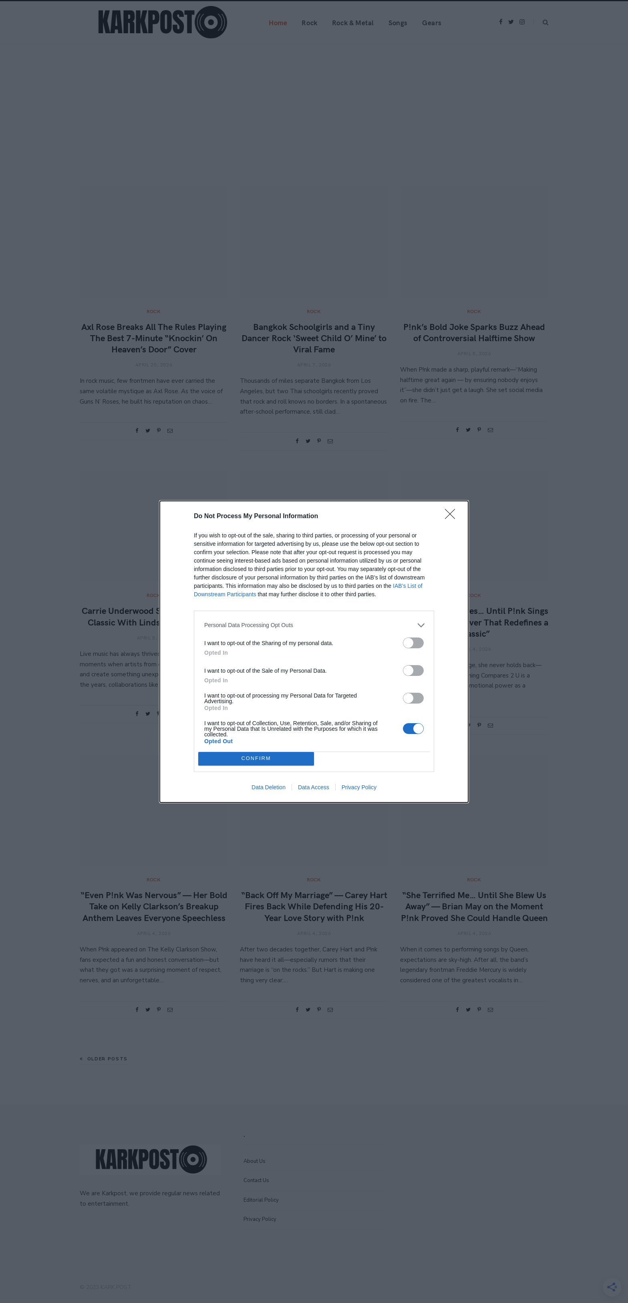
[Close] (452, 516)
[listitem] (314, 625)
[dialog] (314, 651)
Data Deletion (269, 787)
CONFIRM (256, 759)
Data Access (313, 787)
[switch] (413, 642)
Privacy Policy (359, 787)
